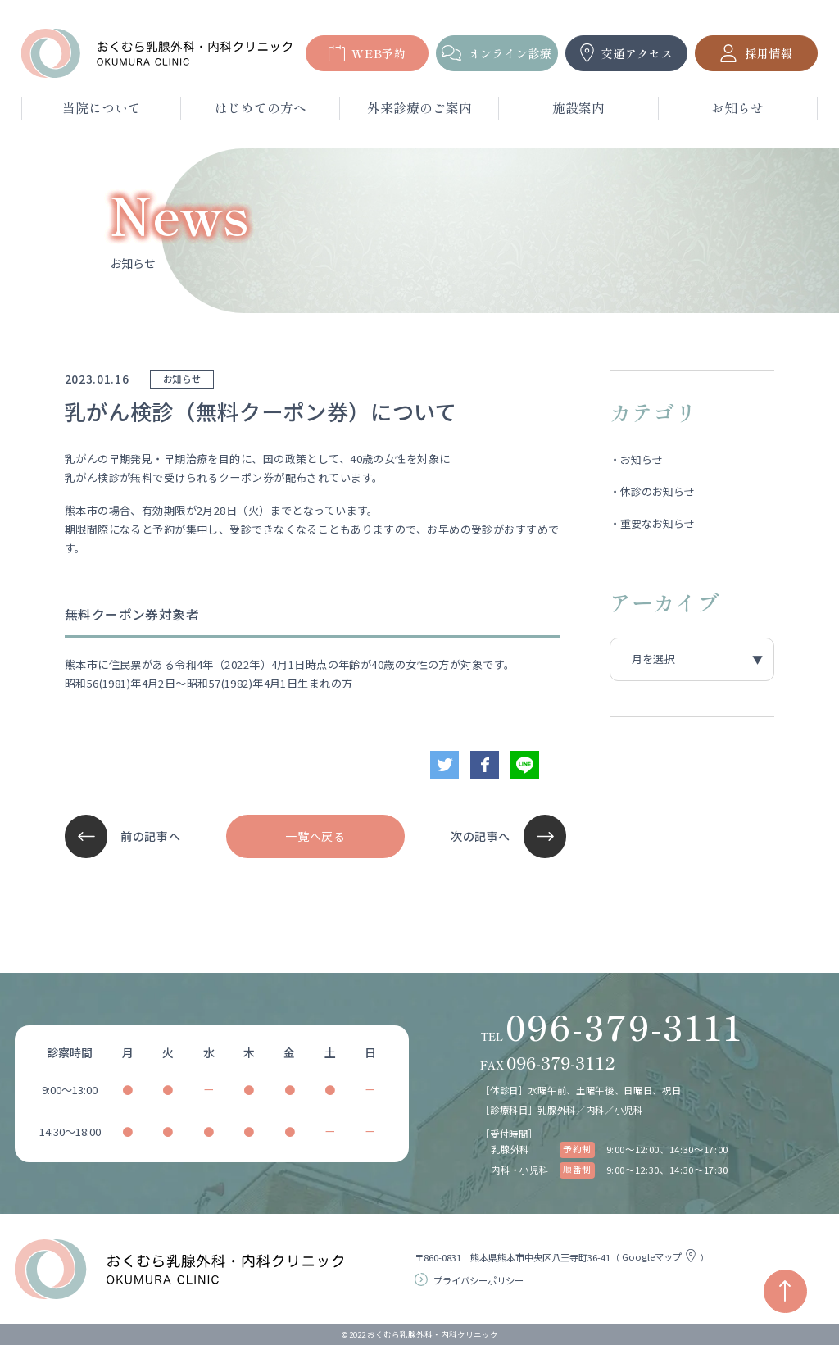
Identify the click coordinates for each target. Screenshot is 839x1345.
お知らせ (641, 459)
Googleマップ (661, 1256)
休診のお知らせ (657, 491)
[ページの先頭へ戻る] (785, 1291)
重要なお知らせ (657, 523)
